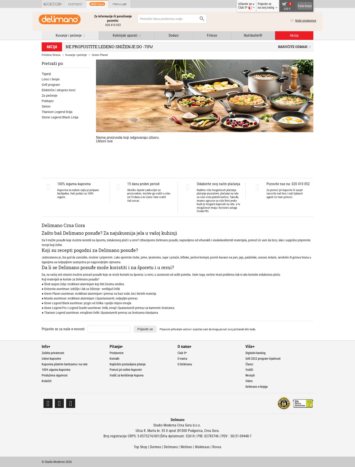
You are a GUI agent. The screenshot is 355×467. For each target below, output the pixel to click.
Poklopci (48, 101)
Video (249, 381)
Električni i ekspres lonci (58, 90)
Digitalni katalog (255, 353)
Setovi (46, 106)
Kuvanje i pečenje (76, 55)
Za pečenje (49, 95)
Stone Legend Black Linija (60, 117)
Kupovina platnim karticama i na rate (65, 364)
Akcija (294, 35)
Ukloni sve (104, 141)
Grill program (51, 84)
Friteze (212, 35)
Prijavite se (145, 329)
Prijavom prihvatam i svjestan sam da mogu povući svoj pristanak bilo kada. (208, 329)
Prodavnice (117, 353)
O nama (182, 358)
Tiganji (46, 74)
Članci (249, 364)
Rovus (216, 447)
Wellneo (186, 447)
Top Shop (140, 447)
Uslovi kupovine (51, 358)
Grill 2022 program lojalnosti (263, 358)
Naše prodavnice (302, 20)
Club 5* (182, 353)
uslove (187, 329)
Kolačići (46, 381)
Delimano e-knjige (256, 386)
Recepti (250, 375)
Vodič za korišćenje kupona (127, 375)
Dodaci (174, 35)
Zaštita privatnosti (53, 353)
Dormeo (155, 447)
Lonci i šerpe (51, 79)
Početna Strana (51, 55)
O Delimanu (185, 364)
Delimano (171, 447)
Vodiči (249, 369)
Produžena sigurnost (54, 375)
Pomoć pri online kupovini (126, 369)
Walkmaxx (202, 447)
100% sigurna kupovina (56, 369)
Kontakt (114, 358)
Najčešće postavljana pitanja (128, 364)
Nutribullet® (253, 35)
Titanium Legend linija (57, 112)
